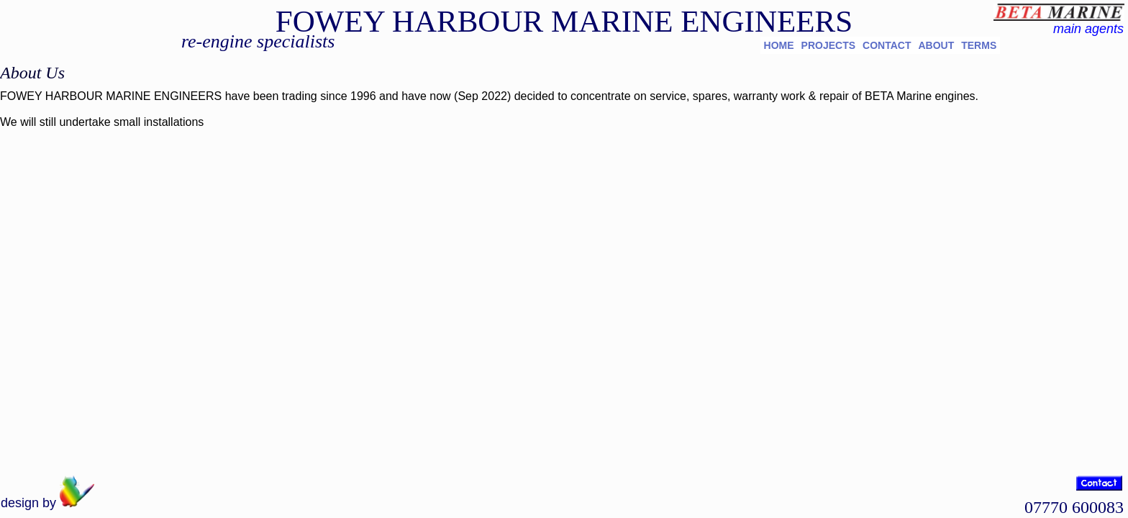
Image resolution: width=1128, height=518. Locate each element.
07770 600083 (1074, 507)
